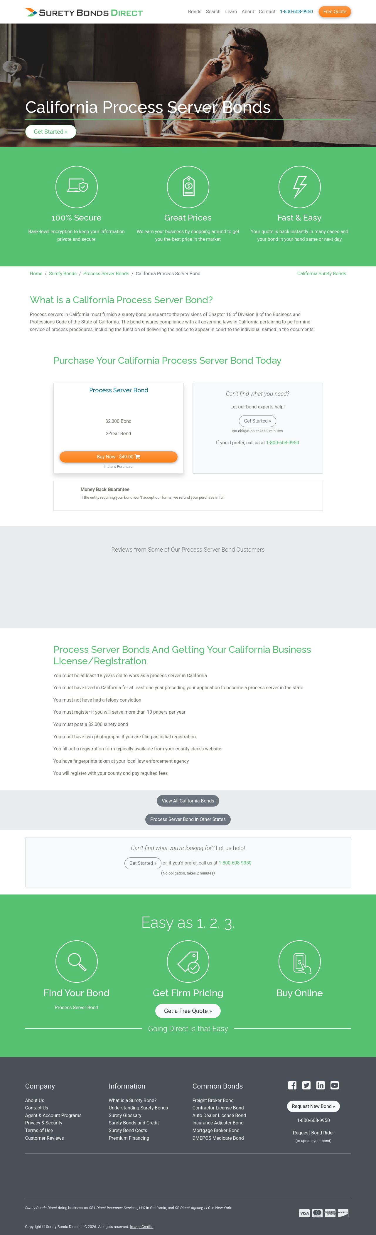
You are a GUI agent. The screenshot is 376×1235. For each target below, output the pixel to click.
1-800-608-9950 (296, 11)
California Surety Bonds (321, 273)
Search (213, 11)
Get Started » (51, 131)
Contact (267, 11)
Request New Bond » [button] (313, 1106)
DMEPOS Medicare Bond (218, 1138)
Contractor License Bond (218, 1108)
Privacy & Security (44, 1123)
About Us (34, 1100)
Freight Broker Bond (213, 1100)
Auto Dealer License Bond (219, 1115)
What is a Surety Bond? (133, 1100)
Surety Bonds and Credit (134, 1123)
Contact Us (36, 1108)
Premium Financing (129, 1138)
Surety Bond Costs (128, 1130)
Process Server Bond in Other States (188, 819)
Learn (231, 11)
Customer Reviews (44, 1138)
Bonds (194, 11)
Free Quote (334, 11)
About (248, 11)
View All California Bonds (188, 801)
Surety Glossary (125, 1115)
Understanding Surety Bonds (138, 1108)
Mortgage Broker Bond (216, 1130)
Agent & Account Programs (53, 1115)
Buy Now (118, 457)
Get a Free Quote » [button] (188, 1010)
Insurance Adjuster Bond (218, 1123)
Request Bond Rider (313, 1133)
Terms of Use (39, 1130)
